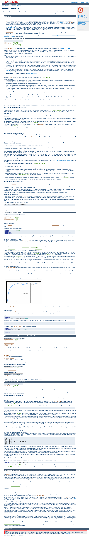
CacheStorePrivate (58, 176)
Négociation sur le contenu (9, 36)
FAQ (79, 2)
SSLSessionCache (19, 340)
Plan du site (87, 2)
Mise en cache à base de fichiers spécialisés (82, 24)
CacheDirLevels (18, 218)
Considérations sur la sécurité (83, 25)
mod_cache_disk (36, 11)
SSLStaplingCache (17, 377)
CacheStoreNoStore (63, 177)
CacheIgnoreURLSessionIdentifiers (12, 524)
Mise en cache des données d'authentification (14, 364)
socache (5, 348)
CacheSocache (18, 220)
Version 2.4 (19, 5)
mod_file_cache (43, 11)
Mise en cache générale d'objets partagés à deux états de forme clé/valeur (83, 21)
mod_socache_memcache (9, 219)
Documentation (14, 5)
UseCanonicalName (17, 44)
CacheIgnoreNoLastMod (24, 174)
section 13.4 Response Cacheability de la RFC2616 (62, 160)
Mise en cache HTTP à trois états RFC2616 (83, 16)
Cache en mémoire (8, 310)
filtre (29, 99)
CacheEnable (16, 42)
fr (74, 9)
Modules (72, 2)
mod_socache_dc (7, 355)
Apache (3, 5)
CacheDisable (16, 43)
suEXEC (74, 498)
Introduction (7, 16)
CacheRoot (17, 217)
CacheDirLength (18, 219)
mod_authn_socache (8, 339)
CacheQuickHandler (45, 77)
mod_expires (45, 127)
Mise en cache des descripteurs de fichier (13, 395)
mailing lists (68, 533)
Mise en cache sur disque (9, 223)
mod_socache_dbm (8, 340)
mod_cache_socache (8, 218)
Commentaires (81, 29)
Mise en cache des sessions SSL (11, 372)
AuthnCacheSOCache (19, 339)
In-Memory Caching (8, 421)
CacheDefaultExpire (33, 122)
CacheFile (15, 385)
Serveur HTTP (7, 5)
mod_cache (29, 11)
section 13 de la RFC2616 (65, 48)
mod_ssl (6, 345)
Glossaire (82, 2)
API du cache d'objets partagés (12, 27)
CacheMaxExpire (36, 130)
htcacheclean (56, 11)
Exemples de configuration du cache (13, 212)
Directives (76, 2)
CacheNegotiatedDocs (18, 45)
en (72, 9)
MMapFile (15, 386)
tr (75, 9)
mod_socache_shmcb (8, 344)
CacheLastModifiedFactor (19, 125)
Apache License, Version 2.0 (12, 537)
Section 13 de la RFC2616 (63, 22)
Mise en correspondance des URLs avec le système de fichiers (63, 35)
